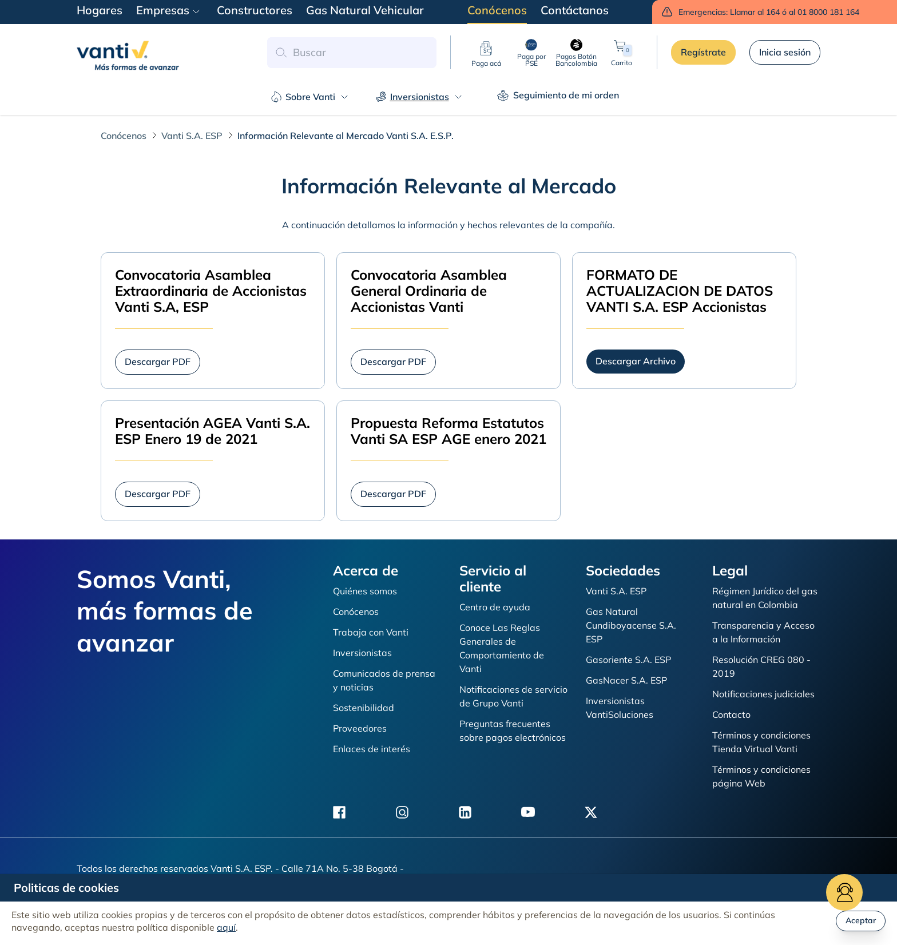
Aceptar (861, 920)
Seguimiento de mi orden (558, 95)
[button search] (281, 52)
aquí (226, 927)
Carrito (621, 52)
